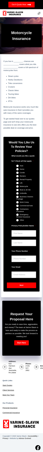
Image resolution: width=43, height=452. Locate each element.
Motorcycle (24, 186)
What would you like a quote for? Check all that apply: (23, 158)
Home (22, 169)
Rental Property (26, 179)
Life (21, 183)
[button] (21, 342)
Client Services (8, 390)
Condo (22, 173)
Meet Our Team (8, 395)
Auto (21, 166)
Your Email (16, 267)
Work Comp (24, 202)
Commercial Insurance (11, 413)
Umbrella (23, 193)
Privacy (5, 438)
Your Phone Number (20, 251)
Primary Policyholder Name (23, 226)
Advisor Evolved (25, 438)
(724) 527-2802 (28, 368)
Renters (23, 176)
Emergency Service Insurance (23, 216)
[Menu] (39, 13)
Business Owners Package (24, 198)
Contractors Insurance (22, 210)
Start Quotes (7, 385)
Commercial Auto (26, 206)
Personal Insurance (10, 408)
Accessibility (32, 436)
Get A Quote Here (21, 5)
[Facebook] (37, 447)
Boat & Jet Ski (25, 190)
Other (22, 220)
